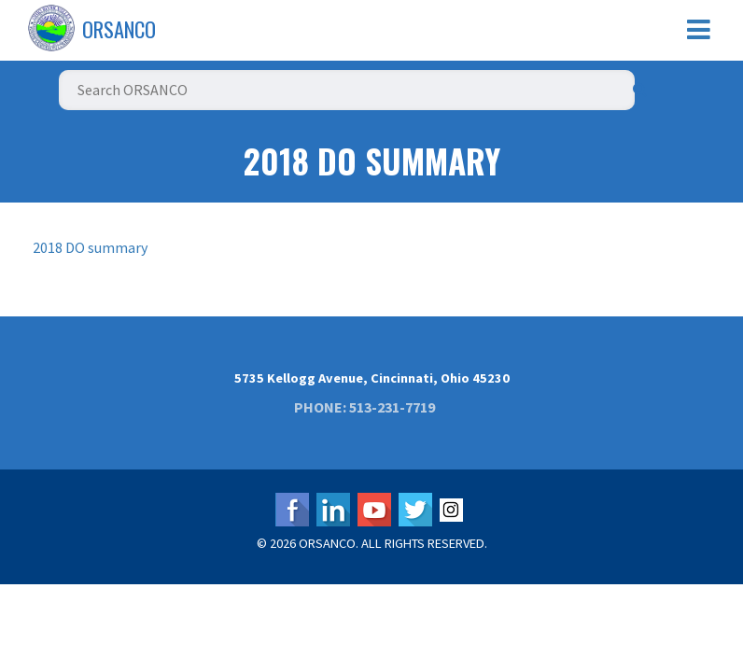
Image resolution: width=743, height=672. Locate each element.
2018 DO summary (90, 247)
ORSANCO (119, 29)
